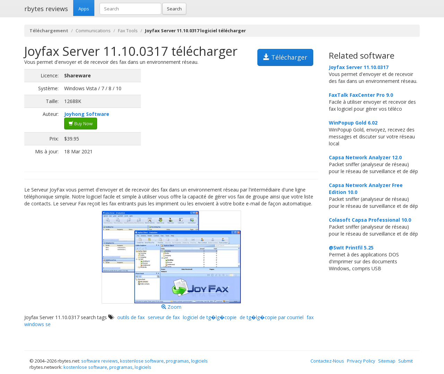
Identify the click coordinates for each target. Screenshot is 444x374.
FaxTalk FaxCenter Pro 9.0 (361, 95)
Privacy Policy (361, 361)
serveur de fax (164, 317)
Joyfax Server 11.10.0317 (358, 67)
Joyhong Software (86, 114)
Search (174, 9)
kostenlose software (142, 361)
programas (177, 361)
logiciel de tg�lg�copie (210, 317)
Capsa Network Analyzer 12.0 (365, 157)
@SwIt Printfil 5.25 (351, 247)
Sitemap (386, 361)
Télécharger (285, 57)
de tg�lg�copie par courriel (272, 317)
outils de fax (131, 317)
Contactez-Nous (327, 361)
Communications (93, 30)
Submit (405, 361)
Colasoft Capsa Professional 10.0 (370, 219)
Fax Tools (128, 30)
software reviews (99, 361)
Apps (83, 9)
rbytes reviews (46, 9)
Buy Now (81, 123)
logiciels (199, 361)
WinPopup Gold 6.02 (353, 122)
